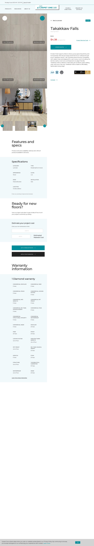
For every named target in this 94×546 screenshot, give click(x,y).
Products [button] (8, 9)
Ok (78, 542)
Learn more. (46, 543)
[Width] (21, 236)
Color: (8, 42)
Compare (54, 80)
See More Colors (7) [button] (39, 42)
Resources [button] (17, 9)
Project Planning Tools (83, 40)
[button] (86, 9)
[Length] (27, 231)
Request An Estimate (79, 8)
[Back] (2, 126)
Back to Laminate (56, 20)
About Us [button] (27, 9)
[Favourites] (87, 9)
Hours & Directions (67, 8)
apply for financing (28, 254)
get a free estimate (28, 247)
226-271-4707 (27, 2)
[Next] (44, 126)
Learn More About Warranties (19, 378)
